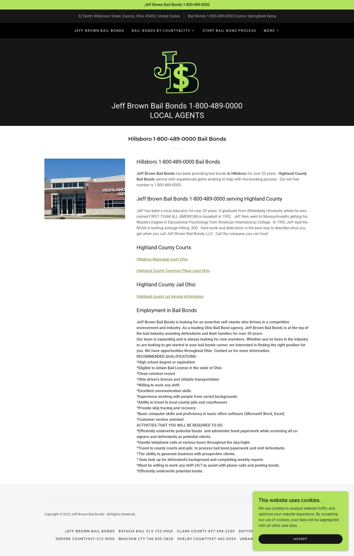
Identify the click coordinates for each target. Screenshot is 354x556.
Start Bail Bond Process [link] (229, 30)
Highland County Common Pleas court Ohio (173, 270)
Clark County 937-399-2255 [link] (206, 531)
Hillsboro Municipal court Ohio (162, 259)
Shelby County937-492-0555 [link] (206, 539)
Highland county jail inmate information (170, 296)
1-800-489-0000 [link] (220, 16)
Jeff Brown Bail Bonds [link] (99, 30)
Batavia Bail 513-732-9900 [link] (146, 531)
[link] (177, 71)
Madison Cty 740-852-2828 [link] (146, 539)
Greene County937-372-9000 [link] (85, 539)
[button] (163, 30)
